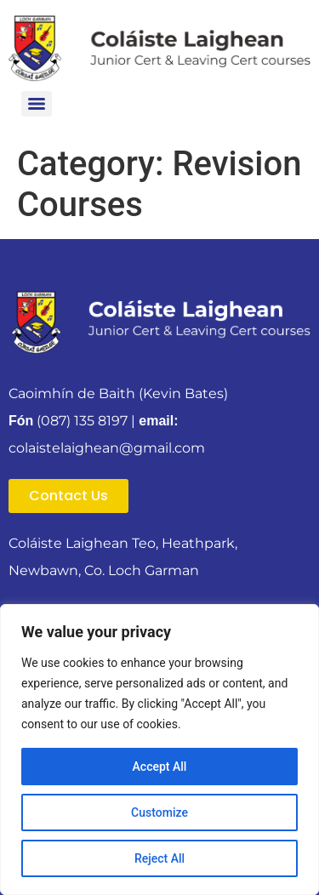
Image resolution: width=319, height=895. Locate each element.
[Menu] (36, 104)
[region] (159, 749)
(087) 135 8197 (82, 421)
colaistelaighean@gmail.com (107, 448)
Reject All (159, 858)
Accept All (160, 766)
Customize (159, 812)
